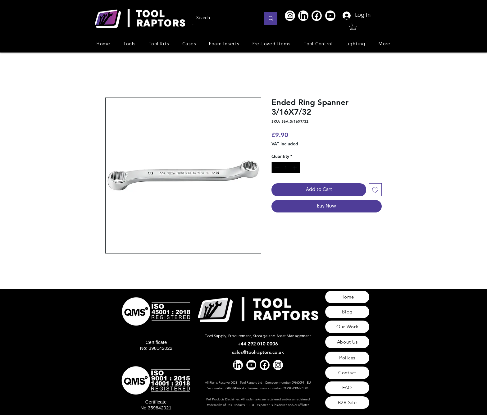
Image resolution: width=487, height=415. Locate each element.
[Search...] (223, 18)
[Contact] (347, 373)
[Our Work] (347, 327)
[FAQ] (347, 387)
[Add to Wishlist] (375, 189)
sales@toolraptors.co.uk (258, 352)
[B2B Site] (347, 402)
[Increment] (295, 167)
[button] (355, 27)
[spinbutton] (285, 167)
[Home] (347, 297)
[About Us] (347, 342)
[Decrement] (276, 167)
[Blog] (347, 312)
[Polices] (347, 358)
